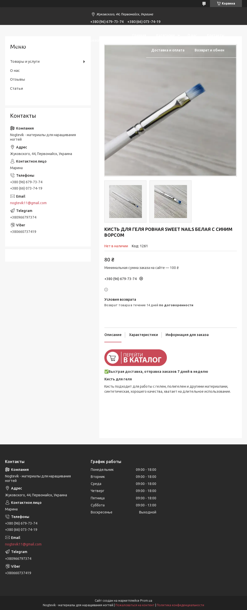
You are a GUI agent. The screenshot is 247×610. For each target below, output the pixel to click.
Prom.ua (146, 600)
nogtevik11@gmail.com (28, 203)
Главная (139, 35)
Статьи (16, 88)
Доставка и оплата (167, 50)
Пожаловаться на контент (135, 605)
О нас (192, 35)
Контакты (215, 35)
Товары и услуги (25, 61)
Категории (165, 35)
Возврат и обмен (209, 50)
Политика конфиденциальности (180, 605)
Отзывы (17, 79)
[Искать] (235, 42)
